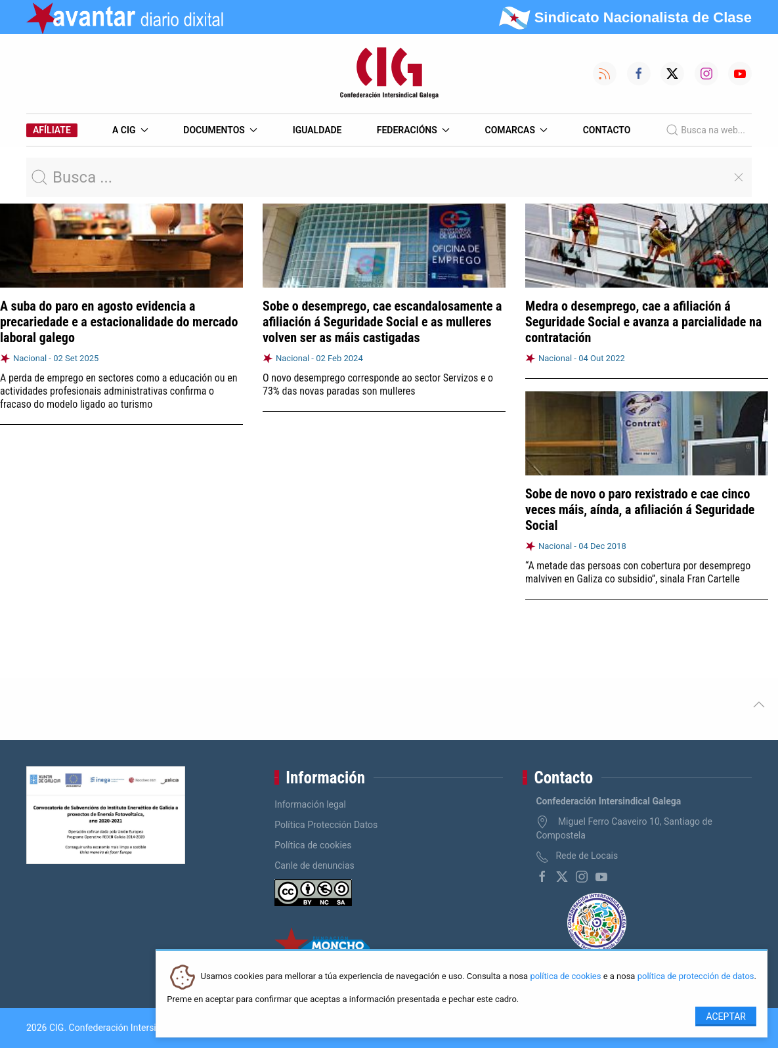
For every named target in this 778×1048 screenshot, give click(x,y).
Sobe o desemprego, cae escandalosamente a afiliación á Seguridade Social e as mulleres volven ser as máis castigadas (382, 321)
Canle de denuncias (314, 865)
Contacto (607, 130)
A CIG (130, 130)
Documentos (220, 130)
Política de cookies (312, 845)
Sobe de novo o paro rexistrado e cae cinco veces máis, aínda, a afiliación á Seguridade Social (639, 509)
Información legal (310, 804)
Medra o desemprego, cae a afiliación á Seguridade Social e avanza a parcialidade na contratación (643, 321)
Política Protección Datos (326, 824)
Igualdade (317, 130)
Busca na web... (705, 130)
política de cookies (565, 977)
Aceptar (726, 1016)
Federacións (413, 130)
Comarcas (516, 130)
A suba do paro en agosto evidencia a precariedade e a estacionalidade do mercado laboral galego (119, 321)
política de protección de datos (696, 977)
